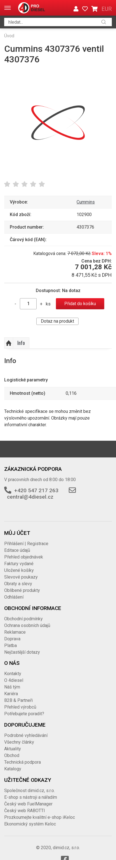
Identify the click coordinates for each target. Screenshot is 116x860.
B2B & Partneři (18, 700)
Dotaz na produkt (57, 321)
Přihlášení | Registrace (26, 543)
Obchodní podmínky (23, 618)
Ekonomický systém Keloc (30, 824)
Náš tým (12, 687)
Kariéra (11, 693)
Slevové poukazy (21, 577)
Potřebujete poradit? (24, 713)
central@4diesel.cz (30, 497)
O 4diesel (13, 680)
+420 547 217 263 (36, 490)
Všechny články (19, 742)
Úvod (9, 35)
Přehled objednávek (23, 557)
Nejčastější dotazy (22, 652)
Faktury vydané (19, 563)
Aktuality (12, 748)
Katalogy (12, 768)
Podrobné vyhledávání (26, 735)
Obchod (11, 755)
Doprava (12, 638)
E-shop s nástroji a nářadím (30, 797)
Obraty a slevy (18, 583)
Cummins (86, 202)
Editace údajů (17, 550)
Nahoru (8, 343)
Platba (10, 645)
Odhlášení (13, 597)
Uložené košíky (19, 570)
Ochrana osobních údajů (27, 625)
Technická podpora (22, 762)
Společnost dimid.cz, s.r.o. (29, 790)
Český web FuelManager (28, 804)
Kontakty (12, 673)
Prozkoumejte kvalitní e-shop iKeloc (39, 817)
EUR (106, 9)
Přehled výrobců (20, 707)
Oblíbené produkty (22, 590)
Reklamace (15, 632)
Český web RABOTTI (24, 810)
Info (21, 342)
